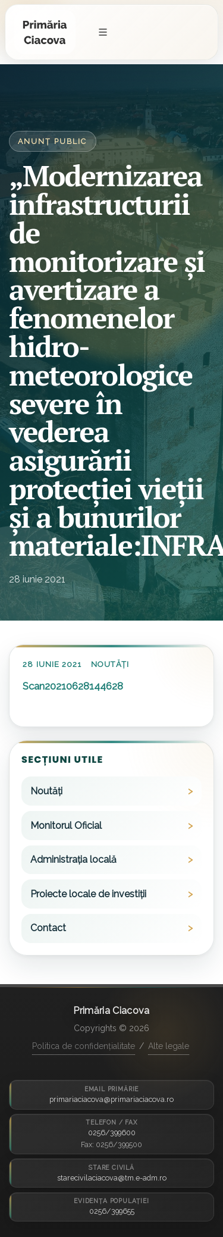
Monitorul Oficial (66, 825)
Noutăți (110, 664)
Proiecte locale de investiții (88, 894)
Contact (48, 928)
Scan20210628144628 (73, 686)
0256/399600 (112, 1132)
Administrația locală (73, 859)
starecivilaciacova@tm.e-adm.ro (112, 1177)
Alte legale (168, 1046)
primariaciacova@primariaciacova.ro (111, 1099)
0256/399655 (111, 1211)
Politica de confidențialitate (83, 1046)
